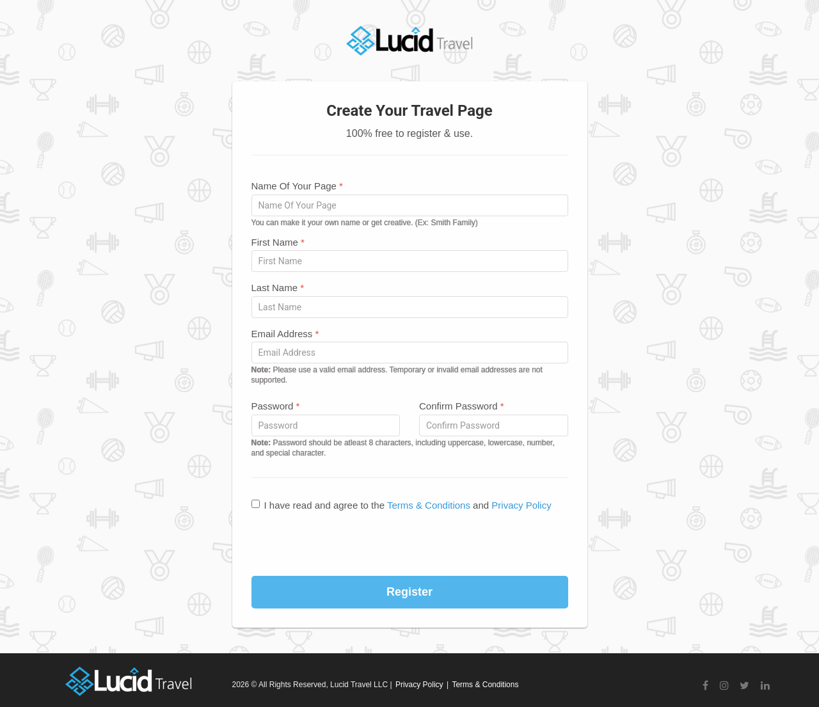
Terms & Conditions (428, 505)
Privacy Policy (521, 505)
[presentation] (409, 544)
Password (275, 406)
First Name (278, 242)
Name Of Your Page (297, 185)
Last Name (278, 287)
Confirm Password (461, 406)
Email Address (285, 333)
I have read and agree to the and (401, 505)
